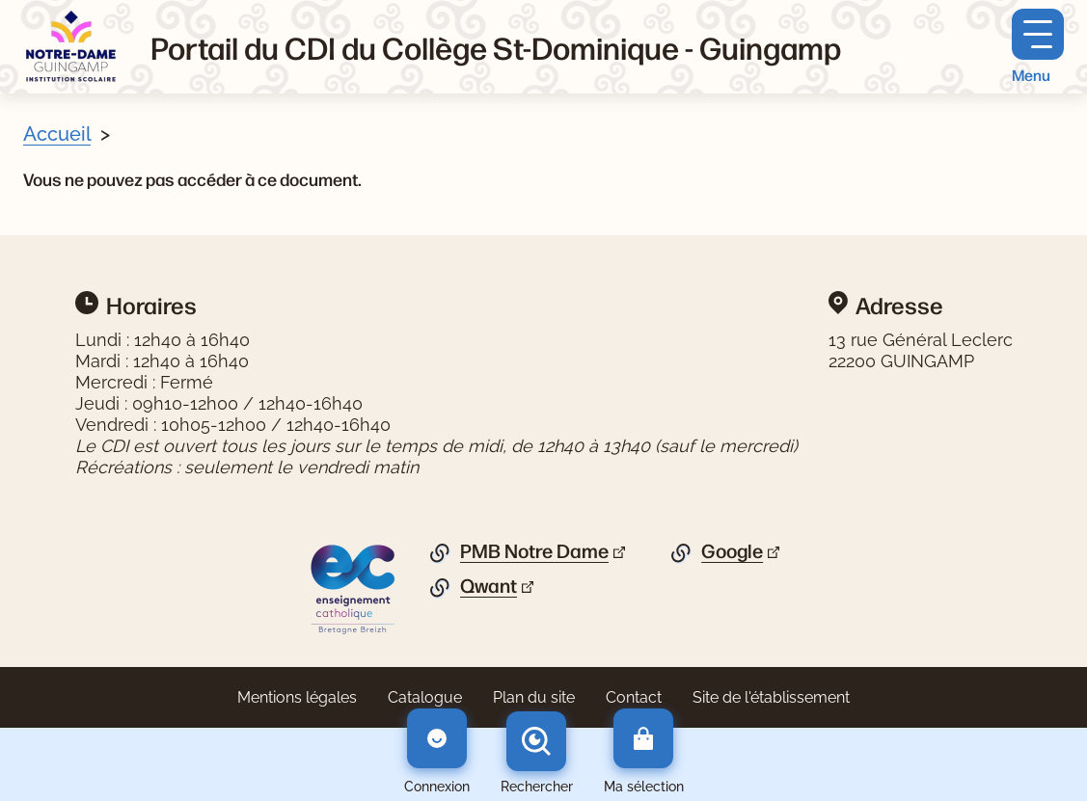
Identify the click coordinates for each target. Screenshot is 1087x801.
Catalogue (425, 697)
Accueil (57, 134)
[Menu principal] (1038, 47)
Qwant (488, 586)
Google (732, 551)
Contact (634, 697)
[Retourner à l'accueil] (71, 47)
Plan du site (534, 697)
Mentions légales (297, 697)
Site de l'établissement (771, 697)
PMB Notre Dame (534, 551)
